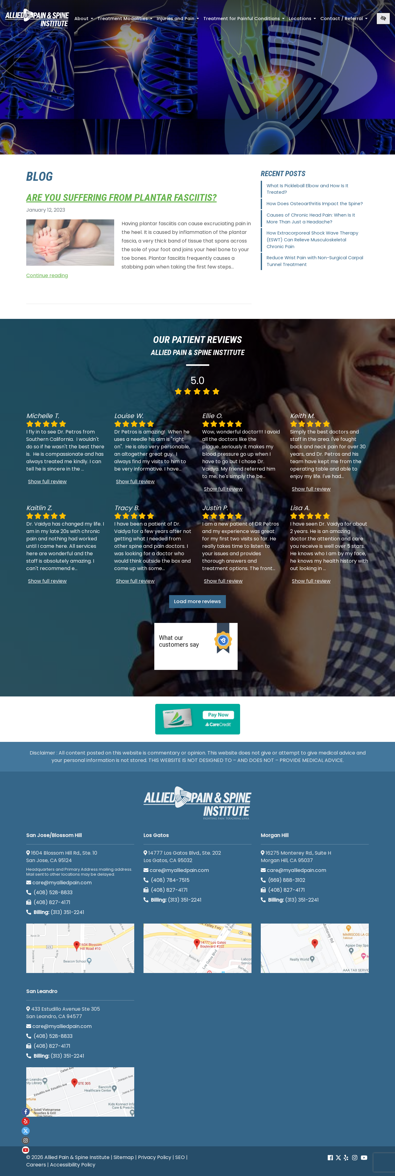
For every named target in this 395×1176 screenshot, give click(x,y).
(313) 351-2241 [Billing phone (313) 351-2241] (55, 912)
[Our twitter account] (26, 1131)
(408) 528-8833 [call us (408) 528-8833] (49, 892)
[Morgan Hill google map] (315, 948)
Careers (36, 1164)
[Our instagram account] (355, 1158)
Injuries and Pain (178, 20)
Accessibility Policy (72, 1164)
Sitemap (124, 1157)
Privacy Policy (154, 1157)
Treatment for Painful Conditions (244, 20)
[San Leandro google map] (80, 1092)
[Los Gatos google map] (197, 948)
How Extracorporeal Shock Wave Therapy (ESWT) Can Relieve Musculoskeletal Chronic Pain (312, 239)
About (84, 20)
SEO (180, 1157)
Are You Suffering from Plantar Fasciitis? (121, 197)
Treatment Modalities (126, 20)
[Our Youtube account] (364, 1158)
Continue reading (47, 275)
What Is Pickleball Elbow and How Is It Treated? (307, 189)
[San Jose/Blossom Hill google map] (80, 948)
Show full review (47, 481)
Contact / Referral (344, 20)
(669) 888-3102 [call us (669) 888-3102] (283, 880)
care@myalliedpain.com (59, 882)
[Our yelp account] (346, 1158)
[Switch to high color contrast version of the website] (383, 18)
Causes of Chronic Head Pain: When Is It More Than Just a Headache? (311, 218)
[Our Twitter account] (338, 1158)
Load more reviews (197, 601)
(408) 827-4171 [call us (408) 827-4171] (48, 902)
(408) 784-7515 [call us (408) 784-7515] (166, 880)
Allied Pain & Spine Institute (77, 1157)
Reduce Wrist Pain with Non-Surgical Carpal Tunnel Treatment (315, 261)
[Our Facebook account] (331, 1158)
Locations (303, 20)
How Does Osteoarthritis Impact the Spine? (315, 204)
